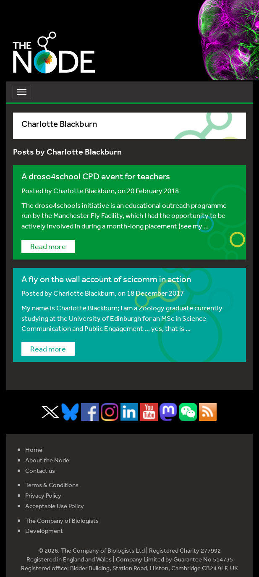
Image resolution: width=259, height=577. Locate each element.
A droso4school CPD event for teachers (95, 176)
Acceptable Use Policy (54, 506)
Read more (48, 246)
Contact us (40, 471)
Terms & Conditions (51, 485)
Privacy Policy (43, 495)
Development (44, 531)
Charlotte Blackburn (84, 190)
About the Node (47, 460)
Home (33, 450)
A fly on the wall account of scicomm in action (106, 279)
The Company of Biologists (62, 521)
